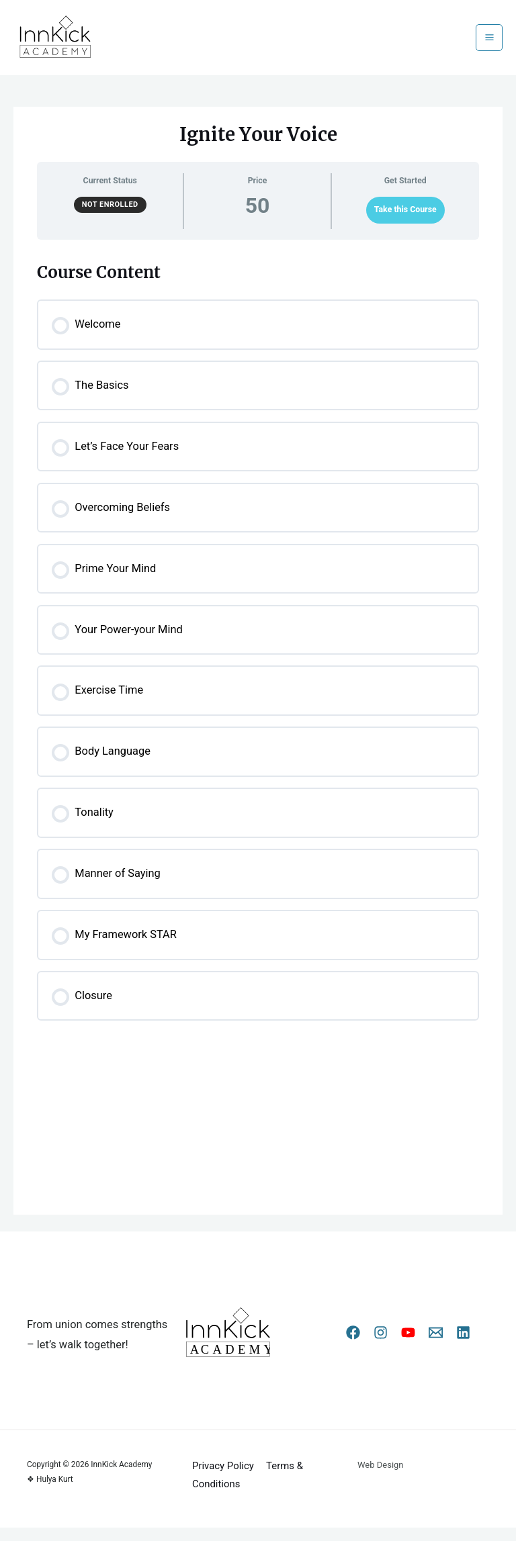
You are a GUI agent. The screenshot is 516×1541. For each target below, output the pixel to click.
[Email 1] (436, 1347)
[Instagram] (381, 1347)
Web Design (380, 1478)
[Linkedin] (463, 1347)
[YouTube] (408, 1347)
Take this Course (405, 223)
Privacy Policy (222, 1479)
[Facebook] (353, 1347)
